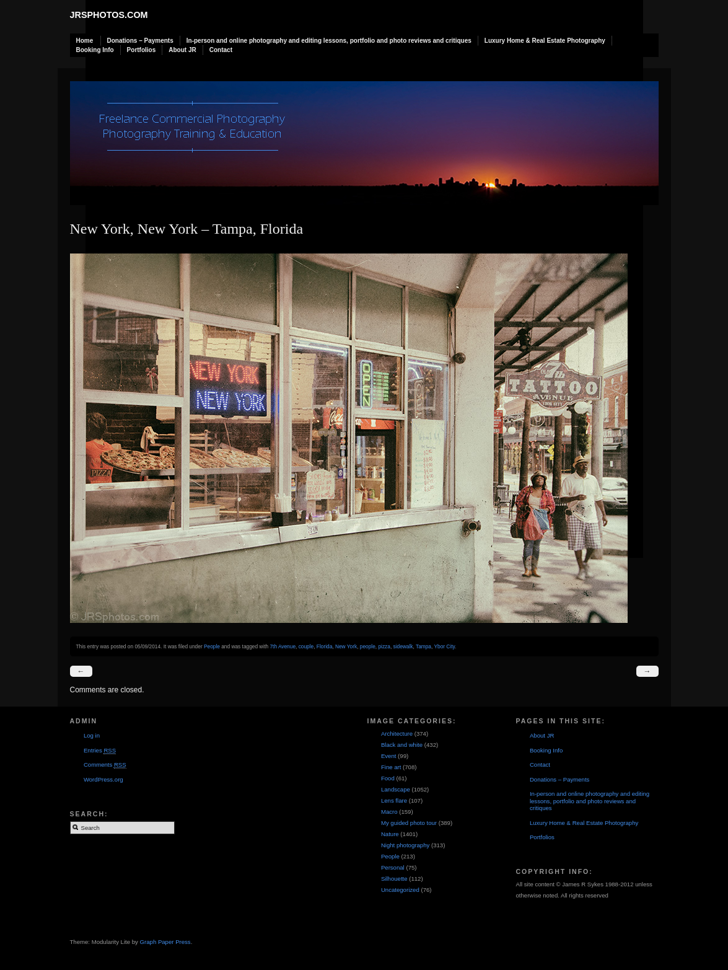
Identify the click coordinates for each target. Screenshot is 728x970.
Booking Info (95, 49)
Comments (105, 765)
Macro (389, 811)
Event (389, 755)
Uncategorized (400, 889)
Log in (92, 735)
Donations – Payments (140, 40)
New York (346, 646)
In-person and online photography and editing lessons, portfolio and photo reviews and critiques (328, 40)
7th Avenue (283, 646)
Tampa (423, 646)
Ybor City (444, 646)
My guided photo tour (409, 822)
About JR (182, 49)
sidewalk (403, 646)
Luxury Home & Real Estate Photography (545, 40)
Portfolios (141, 49)
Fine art (391, 767)
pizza (384, 646)
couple (306, 646)
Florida (324, 646)
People (212, 646)
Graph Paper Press (165, 941)
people (367, 646)
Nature (390, 834)
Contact (220, 49)
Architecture (397, 733)
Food (388, 778)
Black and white (402, 744)
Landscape (395, 789)
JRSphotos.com (109, 15)
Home (85, 40)
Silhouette (394, 878)
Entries (100, 750)
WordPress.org (103, 779)
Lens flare (394, 800)
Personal (393, 867)
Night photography (405, 845)
